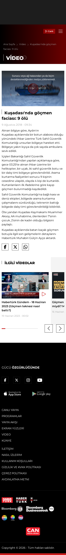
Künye (7, 440)
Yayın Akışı (9, 422)
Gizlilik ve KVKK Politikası (21, 467)
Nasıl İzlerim (12, 455)
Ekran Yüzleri (13, 428)
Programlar (12, 416)
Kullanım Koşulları (17, 461)
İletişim (7, 448)
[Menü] (61, 31)
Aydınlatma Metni (15, 479)
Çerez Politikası (14, 473)
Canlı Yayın (10, 410)
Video (24, 44)
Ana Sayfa (11, 44)
